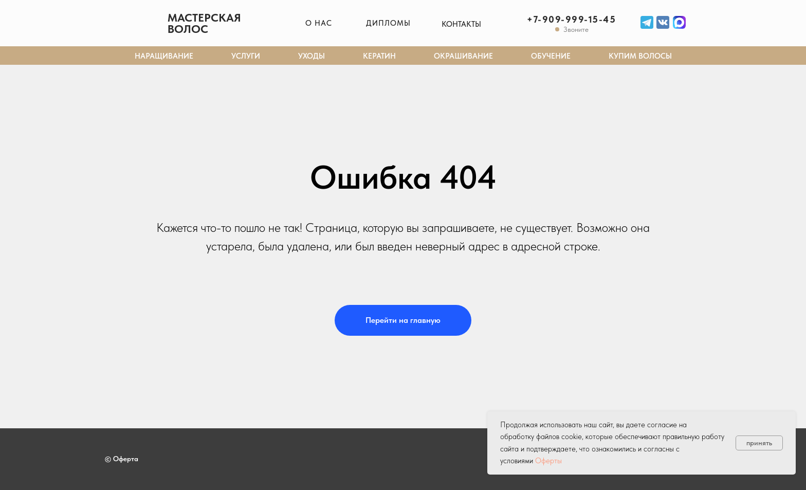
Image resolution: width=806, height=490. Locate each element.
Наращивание (164, 56)
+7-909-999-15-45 (571, 19)
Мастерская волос (204, 23)
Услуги (245, 56)
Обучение (551, 56)
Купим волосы (640, 56)
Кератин (379, 56)
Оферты (548, 460)
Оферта (125, 459)
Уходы (311, 56)
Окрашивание (463, 56)
